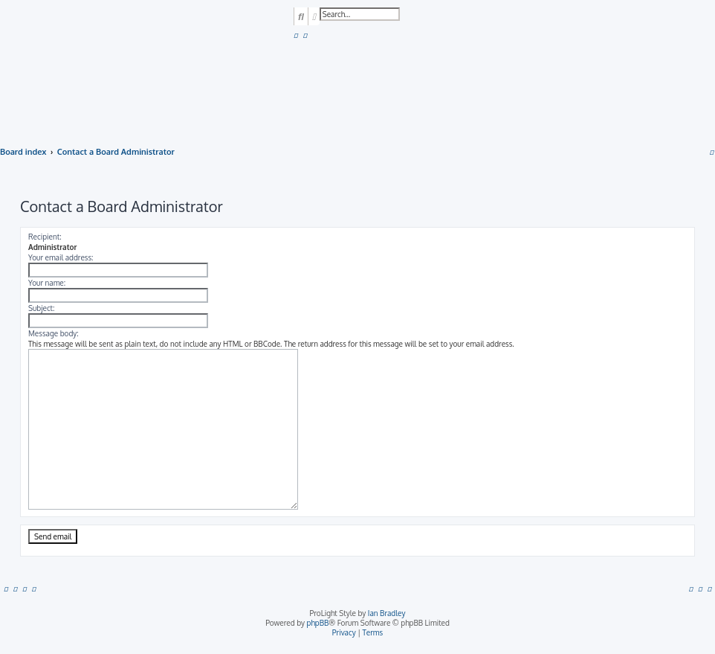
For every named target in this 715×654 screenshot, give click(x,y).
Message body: (53, 333)
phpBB (318, 622)
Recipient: (45, 236)
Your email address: (61, 257)
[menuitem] (296, 35)
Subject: (41, 308)
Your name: (46, 282)
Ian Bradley (387, 613)
